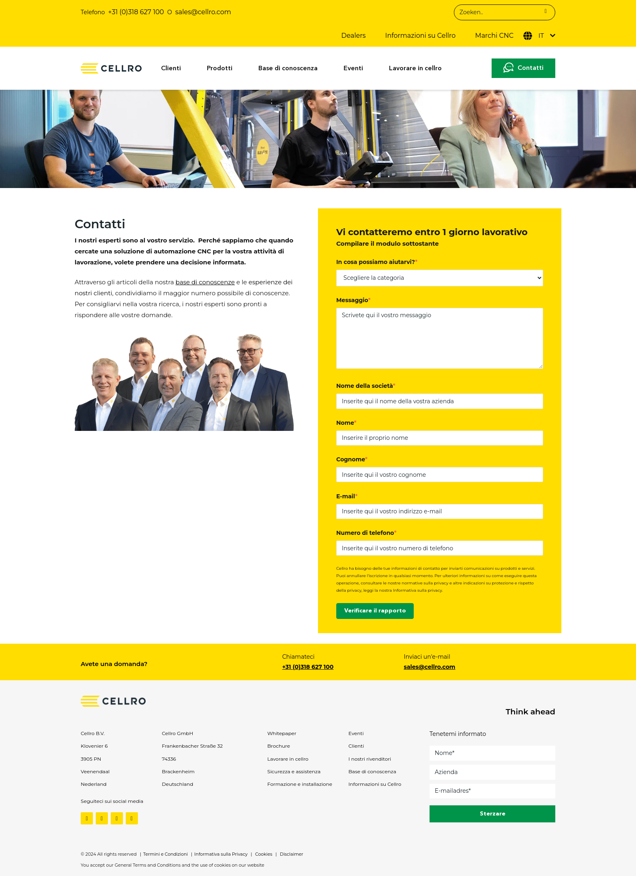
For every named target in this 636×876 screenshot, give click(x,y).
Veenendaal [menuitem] (95, 771)
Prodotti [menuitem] (219, 68)
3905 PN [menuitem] (91, 759)
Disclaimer (291, 854)
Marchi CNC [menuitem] (494, 35)
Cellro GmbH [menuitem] (177, 733)
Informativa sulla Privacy (220, 854)
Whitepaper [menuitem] (282, 733)
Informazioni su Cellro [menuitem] (420, 35)
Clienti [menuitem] (171, 68)
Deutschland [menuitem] (177, 784)
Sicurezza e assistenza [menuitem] (293, 771)
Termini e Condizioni (165, 854)
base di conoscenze (205, 282)
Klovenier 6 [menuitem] (94, 746)
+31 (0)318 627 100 (136, 12)
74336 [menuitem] (169, 759)
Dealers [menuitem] (353, 35)
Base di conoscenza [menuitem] (288, 68)
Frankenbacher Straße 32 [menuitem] (192, 746)
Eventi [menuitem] (353, 68)
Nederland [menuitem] (94, 784)
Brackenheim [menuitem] (178, 771)
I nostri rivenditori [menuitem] (369, 759)
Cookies (263, 854)
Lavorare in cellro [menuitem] (415, 68)
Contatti (531, 68)
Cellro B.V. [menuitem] (93, 733)
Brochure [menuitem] (278, 746)
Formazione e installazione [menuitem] (299, 784)
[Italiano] (539, 36)
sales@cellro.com (429, 667)
